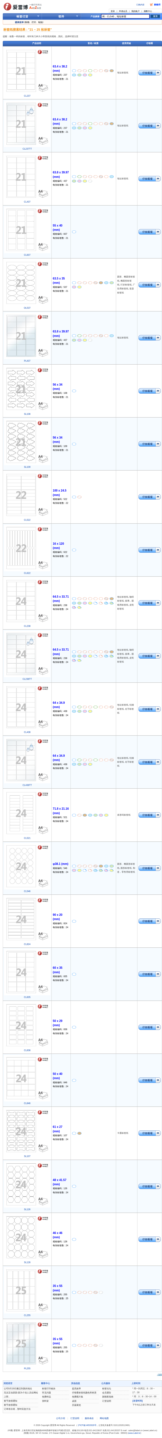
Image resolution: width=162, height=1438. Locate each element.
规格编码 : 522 (60, 499)
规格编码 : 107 (60, 1135)
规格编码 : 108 (60, 393)
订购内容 (140, 5)
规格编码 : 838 (60, 1029)
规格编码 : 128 (60, 1241)
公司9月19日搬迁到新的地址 (18, 1388)
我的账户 (135, 11)
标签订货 (22, 16)
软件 (61, 16)
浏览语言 (8, 1383)
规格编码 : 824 (60, 923)
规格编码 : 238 (60, 605)
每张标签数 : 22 (60, 503)
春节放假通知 (10, 1401)
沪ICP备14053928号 (86, 1425)
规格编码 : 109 (60, 446)
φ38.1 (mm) (60, 863)
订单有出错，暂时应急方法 (17, 1409)
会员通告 (106, 1392)
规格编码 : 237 (60, 75)
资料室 (45, 1401)
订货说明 (106, 1401)
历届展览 (76, 1405)
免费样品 (46, 1396)
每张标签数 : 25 (60, 1298)
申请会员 (123, 11)
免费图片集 (77, 1396)
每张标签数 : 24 (60, 609)
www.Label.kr (134, 1433)
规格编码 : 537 (60, 287)
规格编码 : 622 (60, 552)
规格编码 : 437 (60, 181)
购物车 (157, 4)
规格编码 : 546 (60, 868)
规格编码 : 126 (60, 1188)
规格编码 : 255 (60, 1294)
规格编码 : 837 (60, 234)
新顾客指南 (107, 1396)
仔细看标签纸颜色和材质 (84, 1392)
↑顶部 (159, 1375)
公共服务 (105, 1383)
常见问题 (46, 1392)
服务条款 (89, 1418)
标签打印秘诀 (48, 1388)
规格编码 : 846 (60, 1082)
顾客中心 (148, 11)
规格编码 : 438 (60, 711)
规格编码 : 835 (60, 976)
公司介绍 (60, 1418)
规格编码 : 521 (60, 817)
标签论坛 (106, 1388)
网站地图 (104, 1418)
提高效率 (76, 1388)
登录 (113, 11)
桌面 (74, 1401)
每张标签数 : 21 (60, 79)
